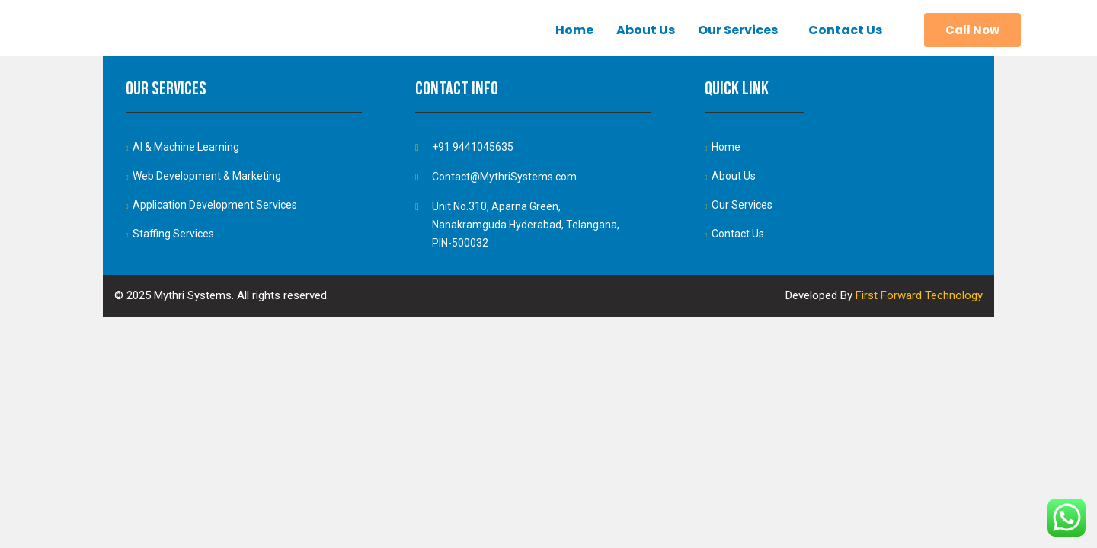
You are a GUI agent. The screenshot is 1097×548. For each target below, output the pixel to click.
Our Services (738, 30)
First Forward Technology (919, 295)
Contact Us (845, 30)
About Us (645, 30)
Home (574, 30)
